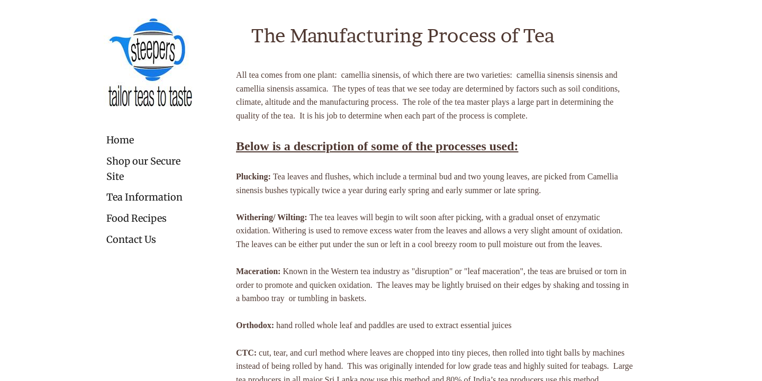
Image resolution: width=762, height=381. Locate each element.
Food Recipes (136, 218)
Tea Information (144, 197)
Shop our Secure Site (143, 169)
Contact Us (131, 239)
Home (120, 140)
